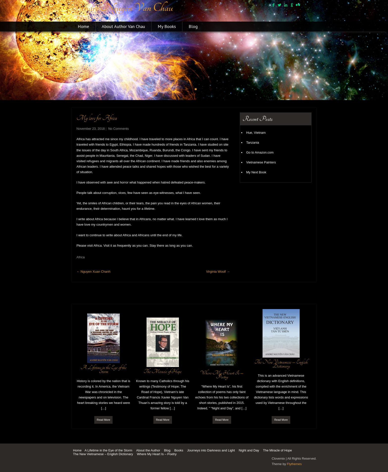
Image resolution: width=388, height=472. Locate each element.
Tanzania (252, 142)
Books (178, 450)
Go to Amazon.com (260, 152)
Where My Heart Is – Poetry (156, 454)
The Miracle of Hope (277, 450)
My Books (167, 26)
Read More (103, 419)
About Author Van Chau (123, 26)
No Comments (118, 129)
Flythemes (294, 464)
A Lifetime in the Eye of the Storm (108, 450)
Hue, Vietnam (256, 132)
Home (83, 26)
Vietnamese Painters (261, 162)
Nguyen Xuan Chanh (93, 271)
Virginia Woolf (218, 271)
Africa (80, 257)
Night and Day (249, 450)
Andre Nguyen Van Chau (122, 7)
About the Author (148, 450)
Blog (193, 26)
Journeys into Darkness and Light (211, 450)
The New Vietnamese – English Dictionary (103, 454)
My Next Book (256, 172)
